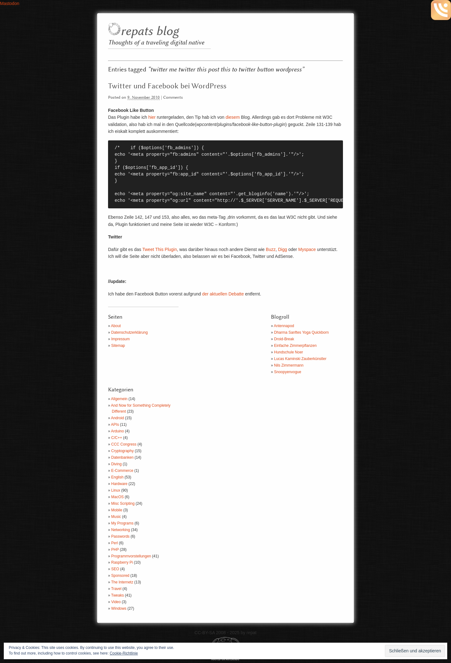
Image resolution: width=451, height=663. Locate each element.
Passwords (120, 536)
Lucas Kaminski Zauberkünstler (300, 359)
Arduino (117, 431)
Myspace (307, 249)
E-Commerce (122, 470)
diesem (233, 117)
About (116, 326)
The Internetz (122, 582)
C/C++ (116, 438)
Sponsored (120, 575)
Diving (116, 464)
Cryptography (122, 451)
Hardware (119, 484)
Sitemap (118, 345)
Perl (114, 543)
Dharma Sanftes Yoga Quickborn (301, 332)
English (117, 477)
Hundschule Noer (288, 352)
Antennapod (284, 326)
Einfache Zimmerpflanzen (295, 345)
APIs (115, 424)
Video (116, 602)
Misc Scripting (123, 503)
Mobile (116, 510)
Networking (120, 530)
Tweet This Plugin (159, 249)
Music (116, 516)
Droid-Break (284, 339)
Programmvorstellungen (131, 556)
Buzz (271, 249)
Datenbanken (122, 457)
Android (117, 418)
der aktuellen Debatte (223, 293)
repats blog (150, 31)
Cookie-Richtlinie (124, 653)
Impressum (120, 339)
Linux (115, 490)
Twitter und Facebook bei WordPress (167, 86)
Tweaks (117, 595)
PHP (115, 549)
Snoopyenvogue (287, 372)
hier (151, 117)
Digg (282, 249)
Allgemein (119, 399)
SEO (115, 569)
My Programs (122, 523)
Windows (119, 608)
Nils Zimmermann (288, 365)
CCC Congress (124, 444)
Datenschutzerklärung (129, 332)
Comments (173, 97)
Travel (116, 589)
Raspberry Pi (122, 562)
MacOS (117, 497)
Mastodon (9, 3)
